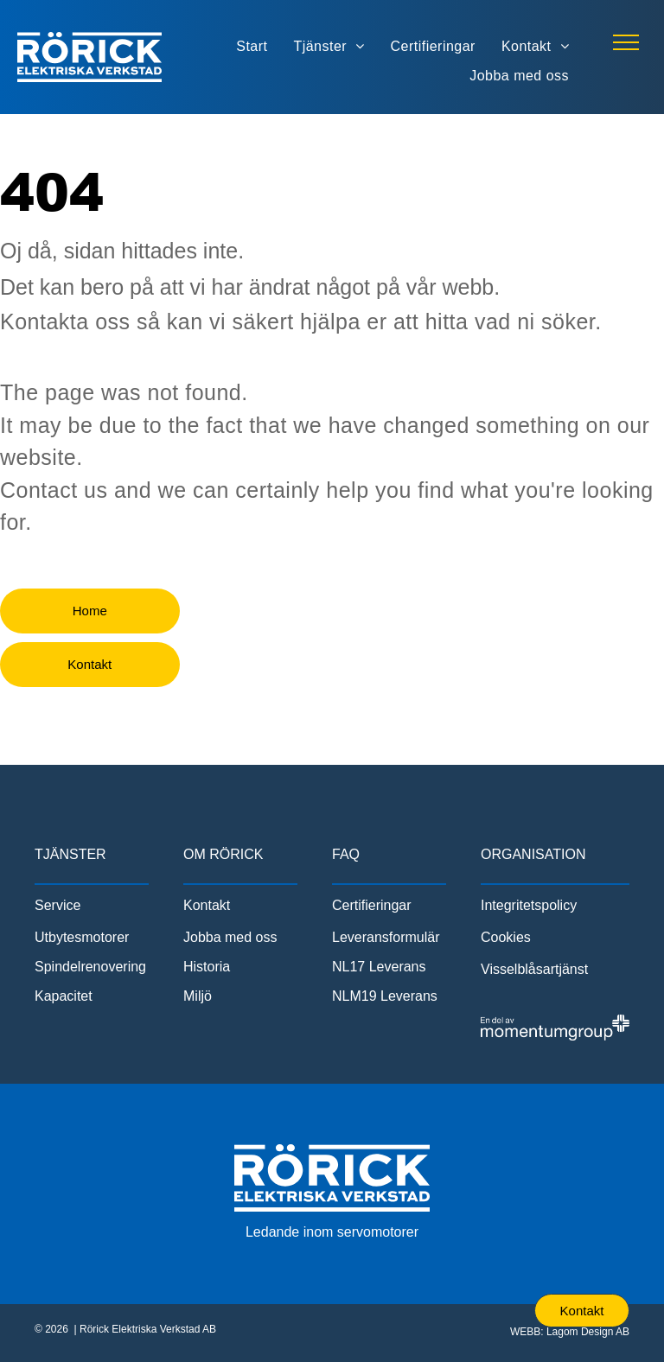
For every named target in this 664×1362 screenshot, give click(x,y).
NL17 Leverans (379, 966)
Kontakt (206, 905)
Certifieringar (372, 905)
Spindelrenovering (90, 966)
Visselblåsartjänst (534, 969)
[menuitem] (251, 45)
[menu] (625, 42)
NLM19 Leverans (384, 996)
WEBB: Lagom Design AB (569, 1332)
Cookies (506, 937)
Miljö (197, 996)
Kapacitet (64, 996)
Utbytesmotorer (82, 937)
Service (57, 905)
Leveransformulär (386, 937)
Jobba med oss (230, 937)
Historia (206, 966)
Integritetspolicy (529, 905)
